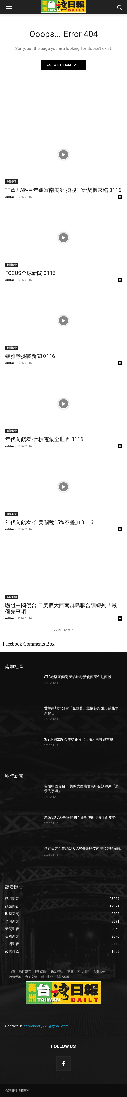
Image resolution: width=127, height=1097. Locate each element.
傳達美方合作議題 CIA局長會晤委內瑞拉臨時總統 (82, 848)
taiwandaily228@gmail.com (46, 1025)
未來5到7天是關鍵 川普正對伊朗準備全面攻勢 (80, 817)
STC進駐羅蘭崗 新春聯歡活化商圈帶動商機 (77, 677)
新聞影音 (12, 264)
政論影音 (12, 181)
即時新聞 (12, 597)
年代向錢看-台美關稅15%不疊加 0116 (49, 522)
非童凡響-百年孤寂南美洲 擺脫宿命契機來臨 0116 (63, 190)
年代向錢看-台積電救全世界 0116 (44, 439)
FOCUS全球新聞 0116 (30, 273)
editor (9, 197)
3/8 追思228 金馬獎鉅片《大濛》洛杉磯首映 (78, 739)
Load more (63, 629)
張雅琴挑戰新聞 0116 (30, 356)
